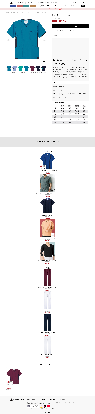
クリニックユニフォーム (14, 12)
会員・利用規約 (71, 402)
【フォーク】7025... (10, 386)
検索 (83, 5)
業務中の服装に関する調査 (32, 403)
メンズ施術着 (55, 31)
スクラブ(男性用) (28, 12)
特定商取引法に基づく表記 (61, 402)
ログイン (76, 2)
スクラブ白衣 (21, 12)
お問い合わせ (57, 6)
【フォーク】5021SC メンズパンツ (47, 309)
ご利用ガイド (49, 6)
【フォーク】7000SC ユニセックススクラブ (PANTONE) (47, 238)
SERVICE (33, 6)
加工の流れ (46, 402)
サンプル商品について (31, 402)
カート (83, 2)
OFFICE (20, 6)
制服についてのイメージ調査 (44, 403)
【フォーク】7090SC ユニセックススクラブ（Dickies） (47, 193)
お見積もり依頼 (31, 399)
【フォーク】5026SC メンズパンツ (47, 332)
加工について (39, 402)
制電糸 (72, 31)
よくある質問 (41, 6)
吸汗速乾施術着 (64, 31)
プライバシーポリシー (80, 402)
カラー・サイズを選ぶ (70, 26)
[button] (44, 39)
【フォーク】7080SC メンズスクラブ (47, 215)
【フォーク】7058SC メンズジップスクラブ (47, 170)
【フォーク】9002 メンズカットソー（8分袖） (47, 260)
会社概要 (52, 402)
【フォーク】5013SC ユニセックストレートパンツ (47, 287)
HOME (7, 12)
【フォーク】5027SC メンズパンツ (47, 354)
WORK (13, 6)
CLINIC (26, 6)
